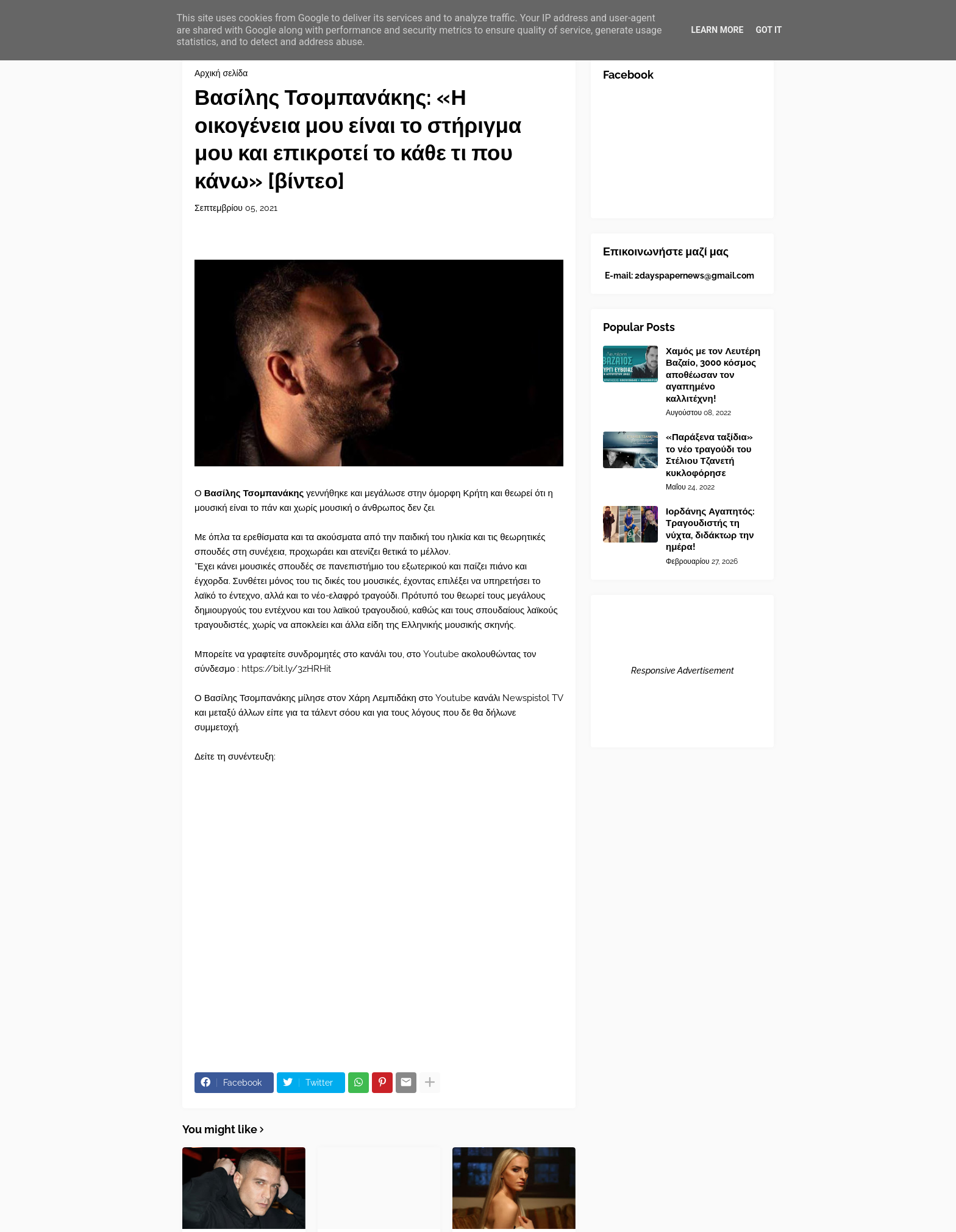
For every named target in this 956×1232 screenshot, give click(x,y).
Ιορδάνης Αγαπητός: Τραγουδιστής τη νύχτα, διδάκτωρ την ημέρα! (710, 529)
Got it (768, 30)
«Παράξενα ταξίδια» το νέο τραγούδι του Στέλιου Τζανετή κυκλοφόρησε (709, 455)
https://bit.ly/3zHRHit (286, 668)
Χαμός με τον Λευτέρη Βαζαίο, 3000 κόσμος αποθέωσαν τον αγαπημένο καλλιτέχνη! (713, 375)
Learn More (717, 30)
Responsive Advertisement (682, 670)
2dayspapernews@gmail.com (694, 275)
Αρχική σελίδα (221, 73)
